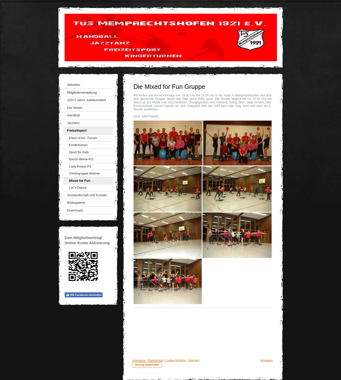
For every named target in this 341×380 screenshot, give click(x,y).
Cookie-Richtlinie (176, 360)
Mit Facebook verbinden (84, 295)
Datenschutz (155, 360)
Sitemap (193, 360)
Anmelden (266, 360)
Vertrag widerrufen (147, 364)
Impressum (139, 360)
